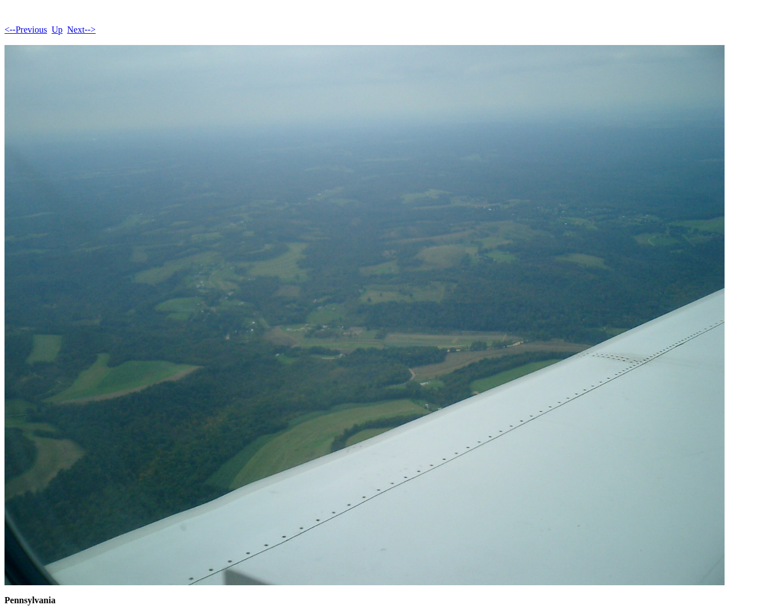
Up (57, 29)
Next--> (81, 29)
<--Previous (26, 29)
